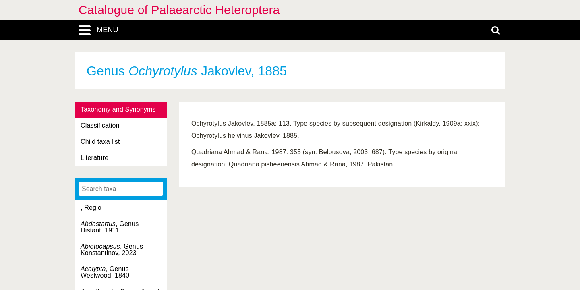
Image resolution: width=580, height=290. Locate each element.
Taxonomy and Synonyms (118, 109)
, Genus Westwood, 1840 (105, 272)
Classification (100, 125)
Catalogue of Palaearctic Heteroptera (179, 10)
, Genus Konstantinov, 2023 (112, 249)
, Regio (91, 207)
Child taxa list (100, 141)
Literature (94, 157)
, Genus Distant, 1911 (110, 227)
